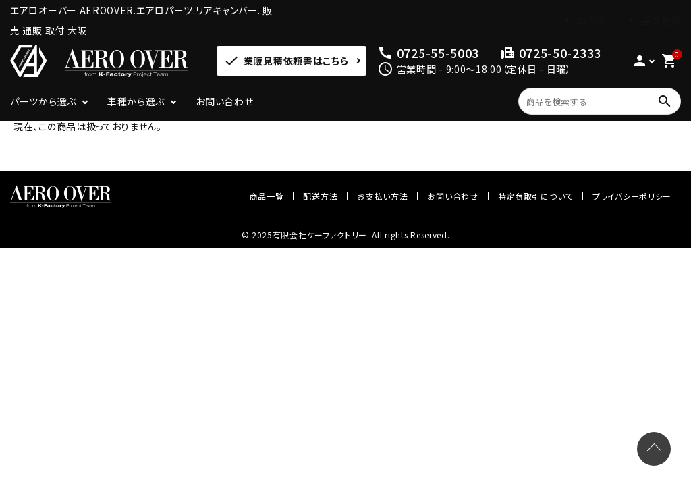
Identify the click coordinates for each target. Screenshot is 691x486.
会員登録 (661, 20)
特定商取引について (535, 196)
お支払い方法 (382, 196)
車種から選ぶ (136, 101)
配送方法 (320, 196)
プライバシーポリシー (631, 196)
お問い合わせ (224, 101)
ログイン (596, 20)
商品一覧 (267, 196)
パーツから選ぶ (43, 101)
